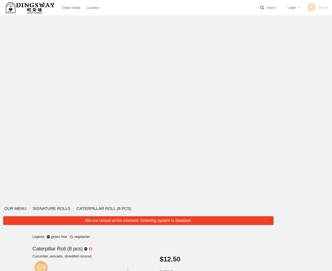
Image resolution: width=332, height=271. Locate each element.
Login (292, 8)
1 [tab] (288, 85)
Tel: (235, 224)
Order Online (71, 8)
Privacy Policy (195, 224)
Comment (202, 90)
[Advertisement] (138, 188)
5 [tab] (314, 85)
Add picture (41, 80)
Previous (280, 58)
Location (93, 8)
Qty (172, 107)
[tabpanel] (304, 58)
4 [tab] (307, 85)
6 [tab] (320, 85)
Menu (155, 214)
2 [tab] (295, 85)
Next (329, 58)
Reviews (192, 214)
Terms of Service (173, 268)
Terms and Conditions (200, 219)
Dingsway (72, 209)
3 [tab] (301, 85)
